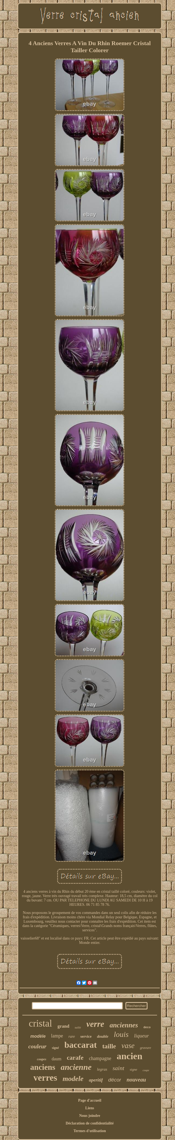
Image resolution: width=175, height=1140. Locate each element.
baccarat (81, 1045)
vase (127, 1046)
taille (109, 1046)
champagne (100, 1058)
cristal (40, 1023)
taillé (78, 1027)
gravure (145, 1048)
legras (102, 1069)
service (85, 1036)
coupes (41, 1059)
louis (121, 1034)
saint (118, 1068)
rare (72, 1036)
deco (147, 1027)
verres (45, 1078)
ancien (129, 1056)
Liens (89, 1108)
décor (114, 1080)
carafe (75, 1057)
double (102, 1036)
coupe (146, 1070)
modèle (38, 1036)
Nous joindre (89, 1116)
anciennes (124, 1025)
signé (55, 1048)
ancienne (76, 1066)
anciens (42, 1067)
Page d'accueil (89, 1100)
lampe (57, 1036)
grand (63, 1026)
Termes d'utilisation (89, 1131)
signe (133, 1069)
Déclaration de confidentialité (90, 1123)
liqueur (141, 1036)
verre (95, 1024)
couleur (37, 1046)
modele (73, 1079)
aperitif (96, 1080)
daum (57, 1058)
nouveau (136, 1080)
